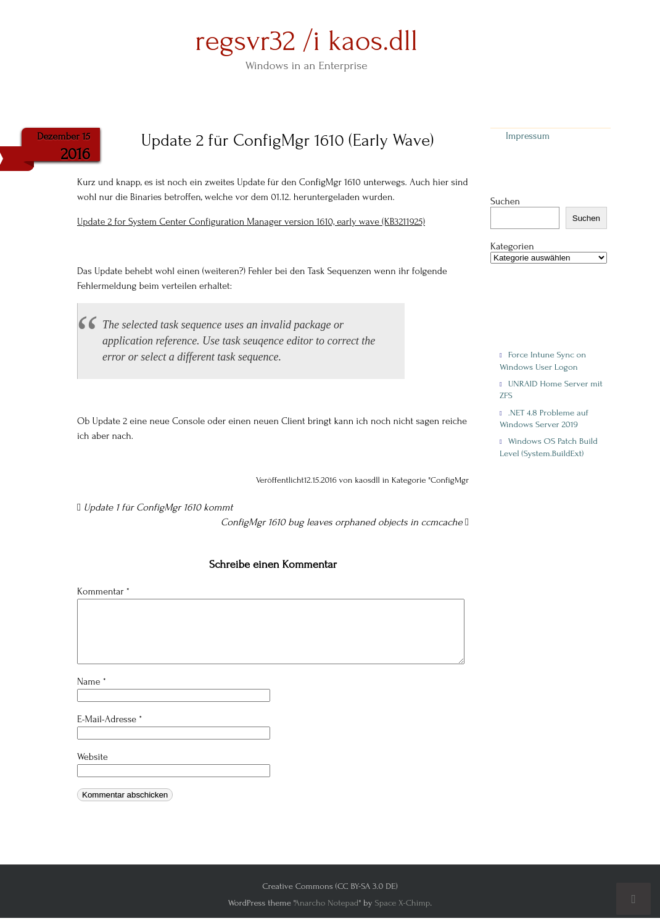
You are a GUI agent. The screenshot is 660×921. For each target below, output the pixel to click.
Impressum (528, 135)
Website (92, 756)
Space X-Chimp (402, 903)
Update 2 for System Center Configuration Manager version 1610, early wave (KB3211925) (251, 221)
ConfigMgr (450, 480)
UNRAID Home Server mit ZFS (551, 389)
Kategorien (512, 246)
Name (91, 681)
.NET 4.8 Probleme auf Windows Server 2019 (544, 418)
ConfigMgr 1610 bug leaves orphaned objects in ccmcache (345, 522)
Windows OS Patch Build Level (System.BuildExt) (549, 447)
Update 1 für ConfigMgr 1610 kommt (155, 507)
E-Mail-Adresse (109, 719)
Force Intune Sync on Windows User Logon (543, 360)
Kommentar (103, 591)
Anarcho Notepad (326, 903)
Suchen (505, 201)
